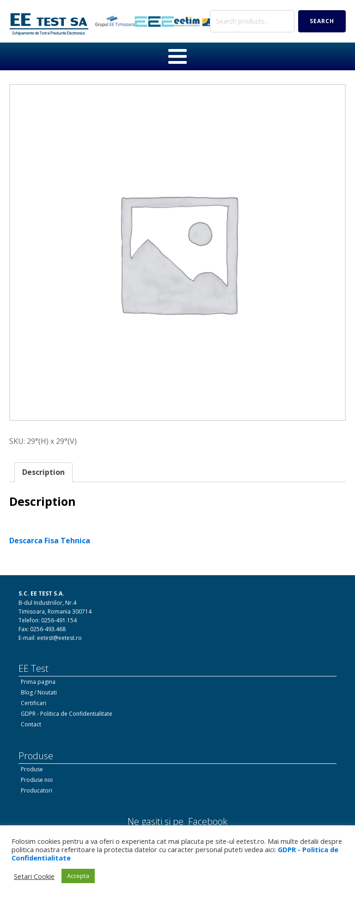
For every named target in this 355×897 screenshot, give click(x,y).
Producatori (36, 789)
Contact (31, 723)
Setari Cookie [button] (34, 876)
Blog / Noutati (39, 691)
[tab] (43, 471)
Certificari (33, 702)
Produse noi (37, 779)
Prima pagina (38, 681)
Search (322, 21)
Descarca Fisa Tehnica (49, 540)
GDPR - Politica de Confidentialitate (66, 713)
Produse (32, 768)
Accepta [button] (78, 876)
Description (43, 471)
